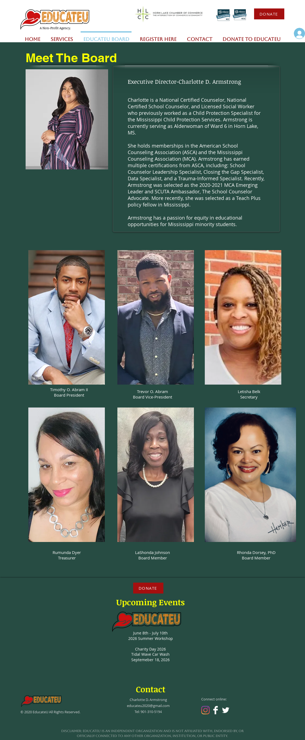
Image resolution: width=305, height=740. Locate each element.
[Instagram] (205, 710)
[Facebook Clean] (215, 710)
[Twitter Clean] (225, 710)
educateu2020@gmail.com (148, 705)
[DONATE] (269, 13)
